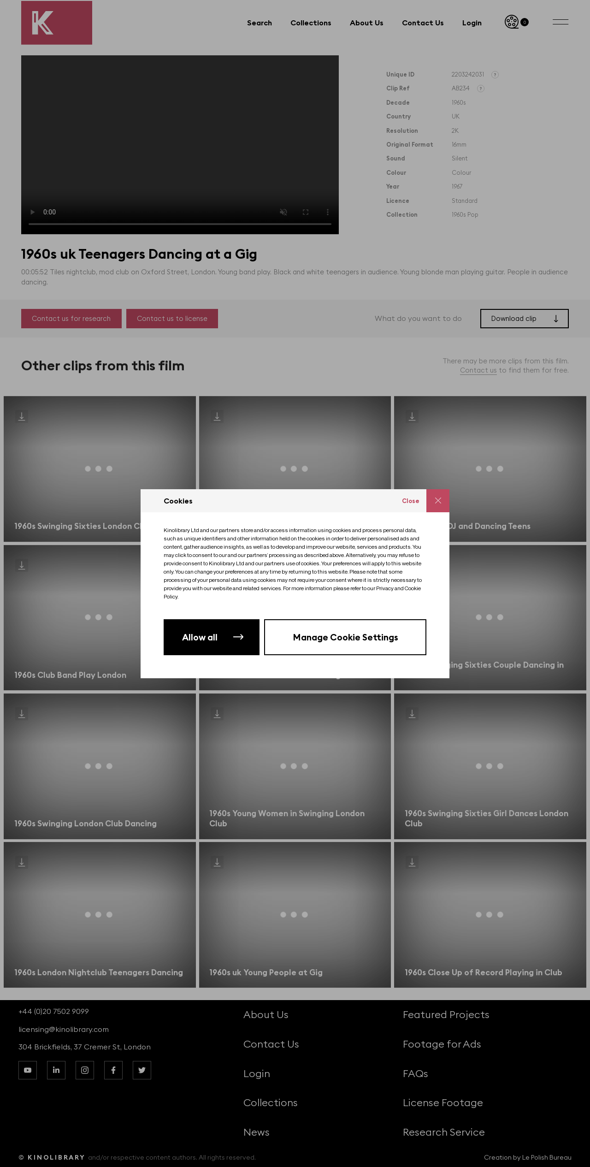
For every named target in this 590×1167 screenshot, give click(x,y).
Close (410, 500)
